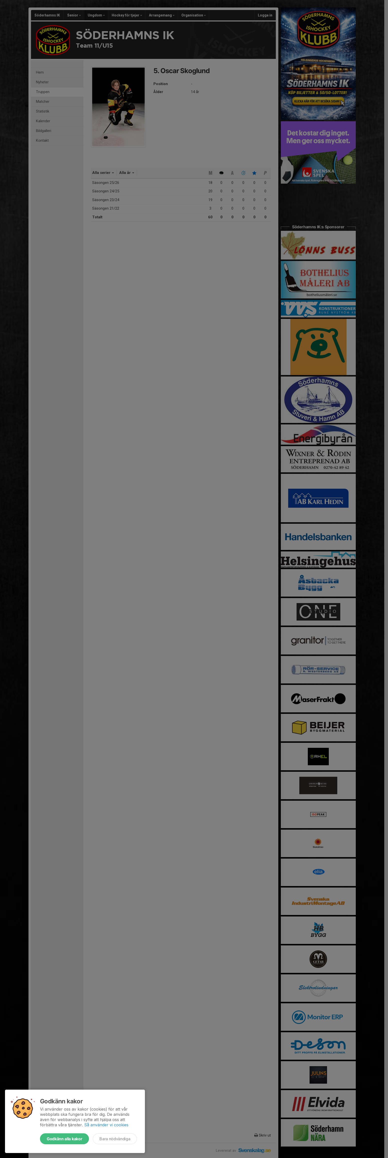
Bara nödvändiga (114, 1138)
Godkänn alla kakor (64, 1138)
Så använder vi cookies (106, 1124)
